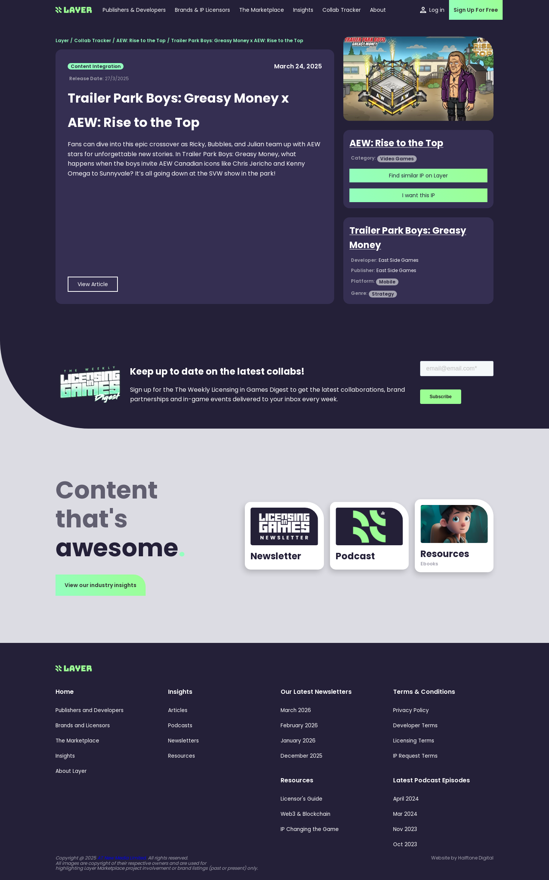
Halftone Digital (475, 858)
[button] (303, 10)
